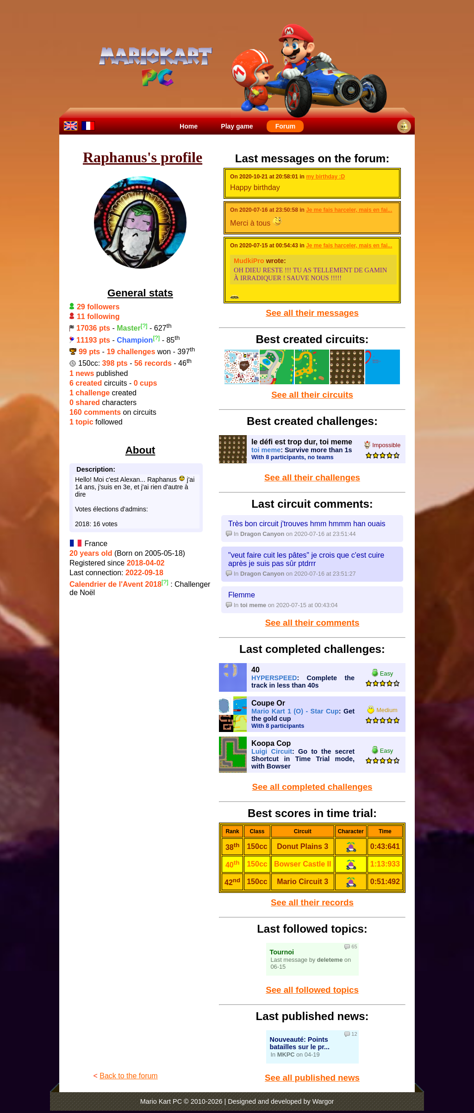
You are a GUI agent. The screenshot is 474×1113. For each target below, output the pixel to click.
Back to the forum (128, 1076)
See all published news (312, 1077)
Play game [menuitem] (237, 126)
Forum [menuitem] (285, 126)
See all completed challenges (312, 787)
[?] (144, 325)
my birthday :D (325, 176)
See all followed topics (312, 990)
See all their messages (312, 313)
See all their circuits (312, 395)
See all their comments (312, 622)
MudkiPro (249, 260)
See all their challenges (312, 477)
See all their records (312, 902)
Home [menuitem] (189, 126)
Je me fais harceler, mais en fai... (349, 210)
